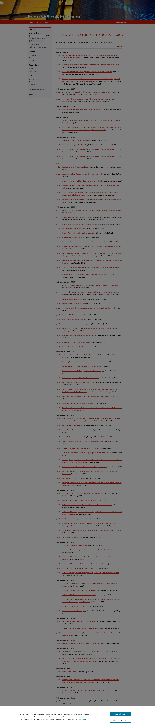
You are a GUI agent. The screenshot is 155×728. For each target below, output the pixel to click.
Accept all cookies (120, 714)
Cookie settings (46, 719)
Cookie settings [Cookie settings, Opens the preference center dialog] (120, 720)
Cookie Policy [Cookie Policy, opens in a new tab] (83, 719)
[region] (77, 717)
